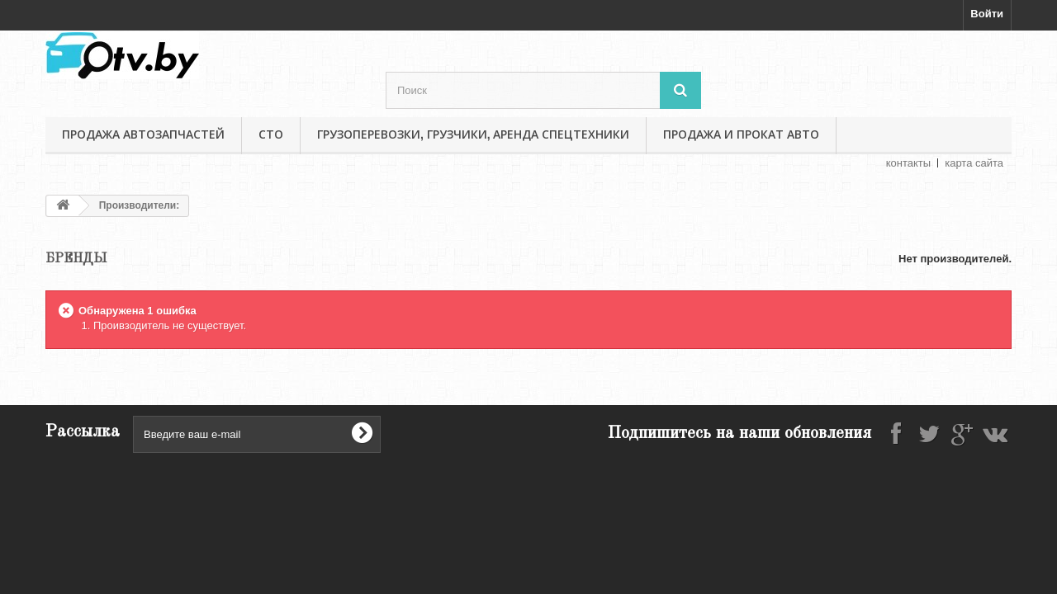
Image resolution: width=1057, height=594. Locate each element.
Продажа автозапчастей (143, 134)
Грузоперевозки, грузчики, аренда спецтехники (473, 134)
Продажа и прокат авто (741, 134)
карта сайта (974, 163)
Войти (986, 13)
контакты (908, 163)
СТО (270, 134)
